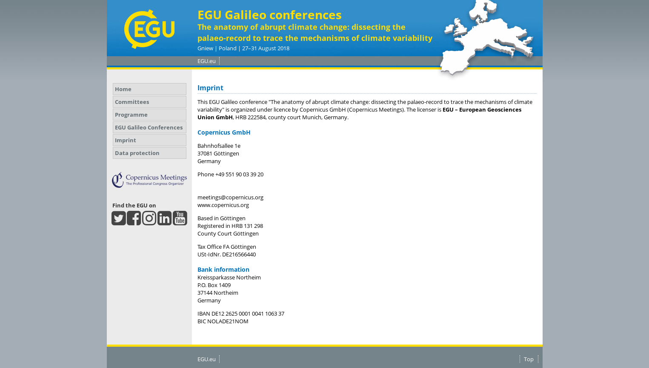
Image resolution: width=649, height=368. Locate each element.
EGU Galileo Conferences (149, 127)
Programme (131, 114)
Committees (132, 102)
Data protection (137, 153)
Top (529, 359)
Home (123, 89)
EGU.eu (206, 61)
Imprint (125, 140)
